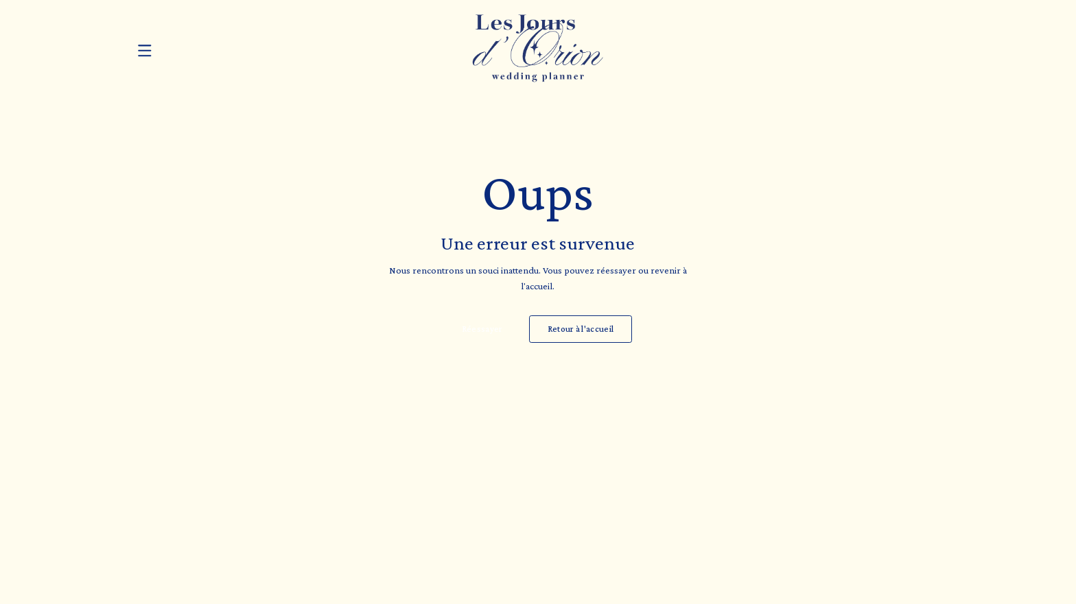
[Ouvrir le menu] (145, 50)
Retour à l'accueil (581, 329)
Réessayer (482, 329)
